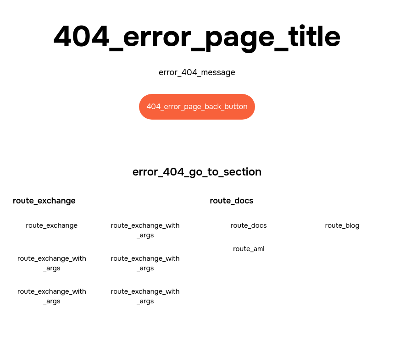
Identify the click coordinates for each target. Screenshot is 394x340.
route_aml (248, 248)
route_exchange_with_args (145, 230)
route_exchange (52, 225)
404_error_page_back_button (197, 106)
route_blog (342, 225)
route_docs (248, 225)
